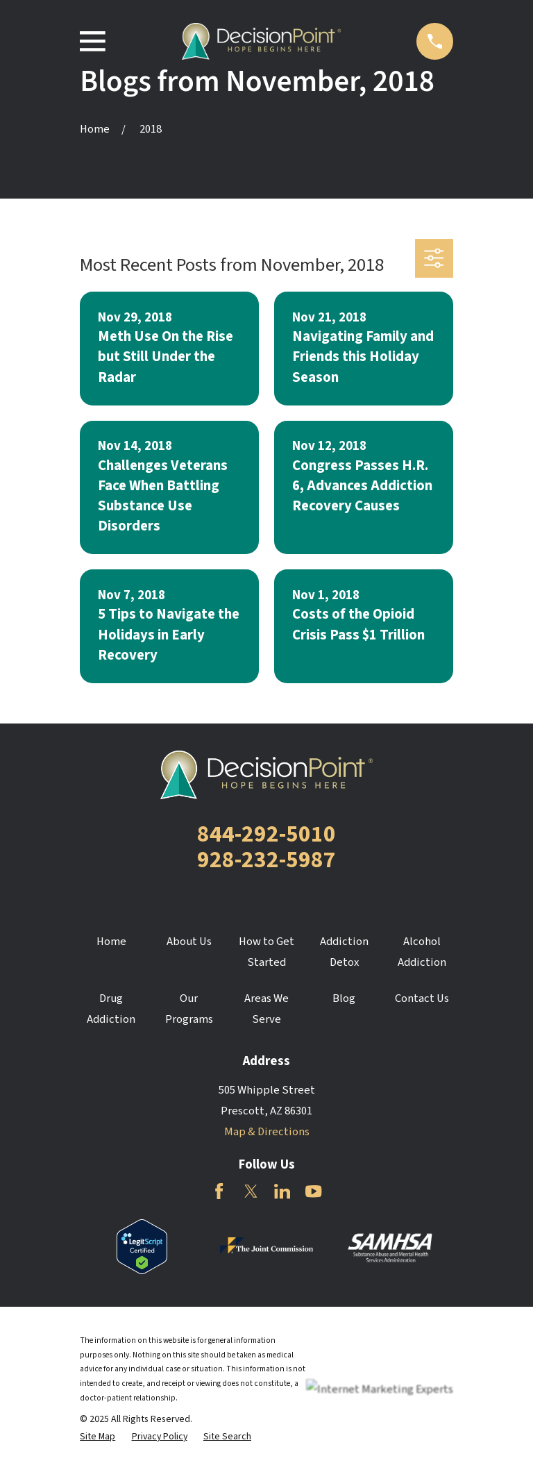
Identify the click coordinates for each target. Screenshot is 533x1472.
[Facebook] (219, 1191)
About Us (189, 941)
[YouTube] (313, 1191)
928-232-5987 (266, 860)
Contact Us (422, 998)
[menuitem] (97, 1437)
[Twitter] (251, 1191)
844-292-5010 (266, 834)
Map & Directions (267, 1131)
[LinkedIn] (282, 1191)
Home (111, 941)
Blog (343, 998)
